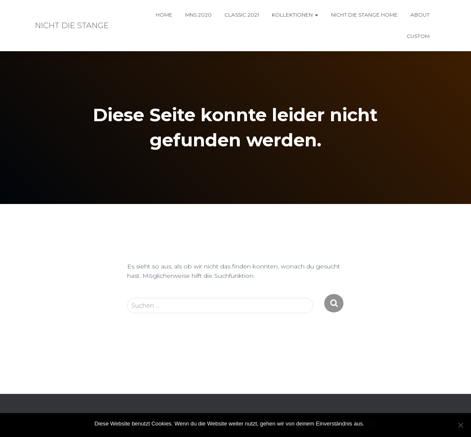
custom (418, 36)
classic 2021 (241, 15)
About (420, 15)
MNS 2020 (198, 15)
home (164, 15)
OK (373, 423)
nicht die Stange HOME (364, 15)
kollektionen (295, 15)
